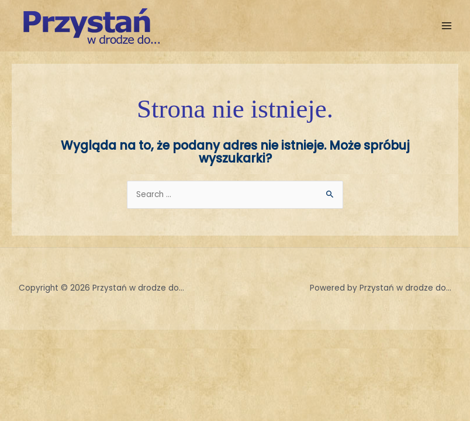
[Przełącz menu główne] (447, 26)
